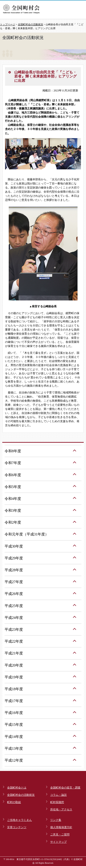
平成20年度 (14, 665)
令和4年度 (13, 499)
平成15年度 (14, 724)
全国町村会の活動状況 (30, 24)
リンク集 (55, 820)
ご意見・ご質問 (59, 834)
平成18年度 (14, 689)
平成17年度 (14, 701)
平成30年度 (14, 546)
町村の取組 (14, 802)
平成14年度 (14, 737)
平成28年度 (14, 570)
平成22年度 (14, 641)
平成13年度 (14, 748)
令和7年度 (13, 463)
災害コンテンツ (16, 827)
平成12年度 (14, 760)
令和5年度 (13, 487)
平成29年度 (14, 558)
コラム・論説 (58, 794)
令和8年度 (13, 451)
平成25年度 (14, 606)
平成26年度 (14, 594)
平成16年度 (14, 713)
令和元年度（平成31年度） (27, 534)
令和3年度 (13, 510)
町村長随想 (57, 802)
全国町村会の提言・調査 (65, 787)
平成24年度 (14, 618)
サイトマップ (58, 841)
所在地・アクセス (61, 809)
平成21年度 (14, 653)
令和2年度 (13, 522)
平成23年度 (14, 629)
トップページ (7, 24)
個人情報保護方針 (61, 827)
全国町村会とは (16, 787)
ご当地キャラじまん (19, 820)
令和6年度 (13, 475)
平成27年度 (14, 582)
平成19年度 (14, 677)
